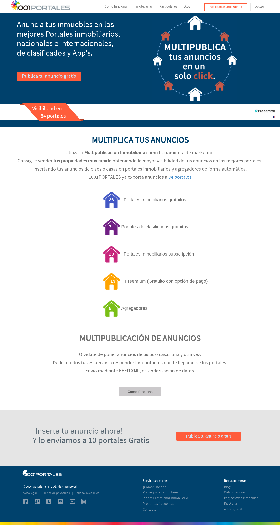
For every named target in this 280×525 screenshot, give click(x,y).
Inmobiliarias (143, 6)
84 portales (179, 177)
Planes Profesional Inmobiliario (165, 498)
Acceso (259, 6)
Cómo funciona (116, 6)
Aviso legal (30, 493)
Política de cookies (87, 493)
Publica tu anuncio (225, 7)
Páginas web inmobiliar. (241, 498)
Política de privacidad (56, 493)
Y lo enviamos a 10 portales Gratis (91, 440)
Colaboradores (235, 492)
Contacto (149, 509)
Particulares (168, 6)
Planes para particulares (160, 492)
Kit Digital (231, 503)
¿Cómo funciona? (155, 487)
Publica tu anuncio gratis (49, 75)
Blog (187, 6)
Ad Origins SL (233, 509)
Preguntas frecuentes (158, 503)
